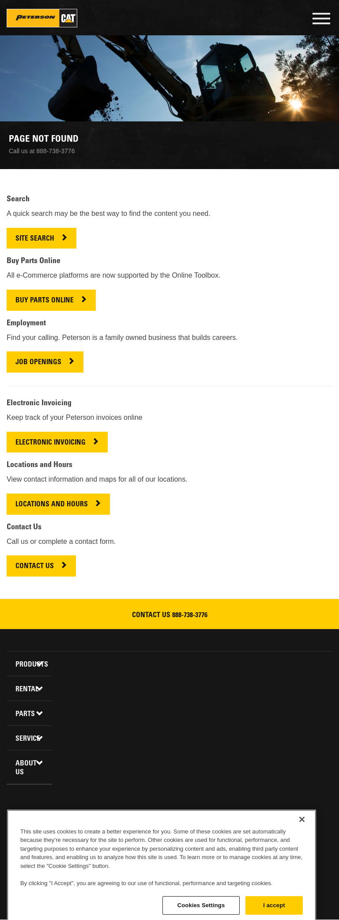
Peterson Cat (42, 18)
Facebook (116, 834)
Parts (25, 714)
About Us (26, 768)
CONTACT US (34, 566)
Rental (26, 689)
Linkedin (138, 834)
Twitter (159, 834)
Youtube (180, 834)
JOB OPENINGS (38, 362)
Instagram (201, 834)
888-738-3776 (189, 615)
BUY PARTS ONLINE (44, 301)
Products (30, 664)
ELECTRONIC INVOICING (50, 443)
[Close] (302, 856)
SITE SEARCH (34, 239)
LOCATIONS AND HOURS (51, 504)
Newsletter (222, 834)
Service (27, 739)
